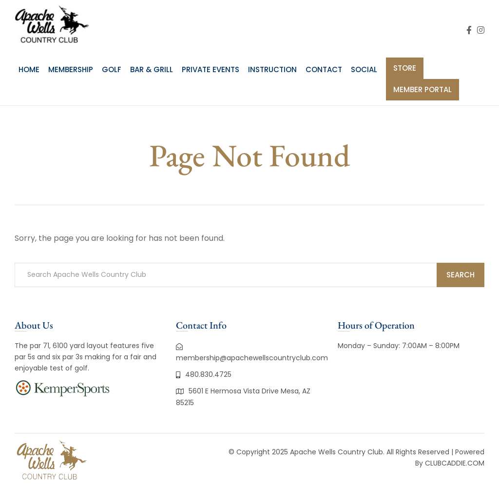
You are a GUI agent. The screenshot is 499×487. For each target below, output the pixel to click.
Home (29, 69)
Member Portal (422, 89)
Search (460, 275)
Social (364, 69)
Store (404, 68)
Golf (111, 69)
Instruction (272, 69)
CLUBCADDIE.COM (454, 463)
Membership (70, 69)
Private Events (210, 69)
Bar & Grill (151, 69)
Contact (324, 69)
